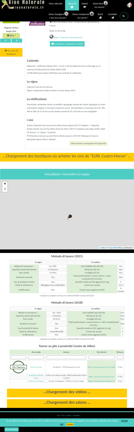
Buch (100, 16)
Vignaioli (72, 5)
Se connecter (12, 429)
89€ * (11, 36)
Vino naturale (55, 3)
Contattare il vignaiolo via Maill (68, 44)
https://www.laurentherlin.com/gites (102, 368)
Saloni (85, 5)
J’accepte (70, 424)
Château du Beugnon (36, 382)
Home (69, 416)
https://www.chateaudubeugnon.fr (101, 382)
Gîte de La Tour (36, 368)
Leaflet (102, 248)
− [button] (5, 190)
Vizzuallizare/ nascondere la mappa (67, 175)
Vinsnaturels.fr (23, 4)
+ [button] (5, 184)
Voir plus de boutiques (11, 53)
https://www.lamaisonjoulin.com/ (102, 377)
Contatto (112, 16)
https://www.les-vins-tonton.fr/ (68, 37)
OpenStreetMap (116, 248)
